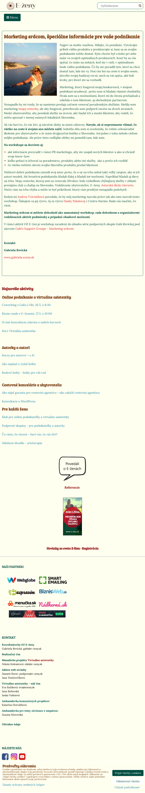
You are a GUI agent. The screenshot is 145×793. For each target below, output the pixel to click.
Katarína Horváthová (14, 705)
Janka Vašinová (11, 695)
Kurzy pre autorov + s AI (18, 355)
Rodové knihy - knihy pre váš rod (24, 372)
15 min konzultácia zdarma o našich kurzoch (31, 322)
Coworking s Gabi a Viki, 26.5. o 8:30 (26, 305)
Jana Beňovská (10, 691)
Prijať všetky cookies (128, 773)
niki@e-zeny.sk (33, 664)
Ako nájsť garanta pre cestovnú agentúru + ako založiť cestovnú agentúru (51, 392)
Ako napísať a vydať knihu (19, 364)
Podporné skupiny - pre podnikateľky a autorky (33, 425)
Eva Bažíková (10, 687)
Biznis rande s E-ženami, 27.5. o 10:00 (27, 313)
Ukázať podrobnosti (127, 787)
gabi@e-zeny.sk (32, 648)
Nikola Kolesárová (12, 664)
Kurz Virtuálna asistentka (18, 331)
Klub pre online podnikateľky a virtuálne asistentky (35, 417)
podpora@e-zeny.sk (30, 673)
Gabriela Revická (12, 648)
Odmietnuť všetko (128, 781)
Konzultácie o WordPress (18, 401)
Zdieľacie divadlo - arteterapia (22, 443)
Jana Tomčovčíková (13, 677)
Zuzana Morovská (12, 714)
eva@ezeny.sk (27, 687)
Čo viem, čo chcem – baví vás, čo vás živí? (29, 434)
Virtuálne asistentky (41, 660)
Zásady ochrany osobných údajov (23, 784)
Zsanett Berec (10, 673)
